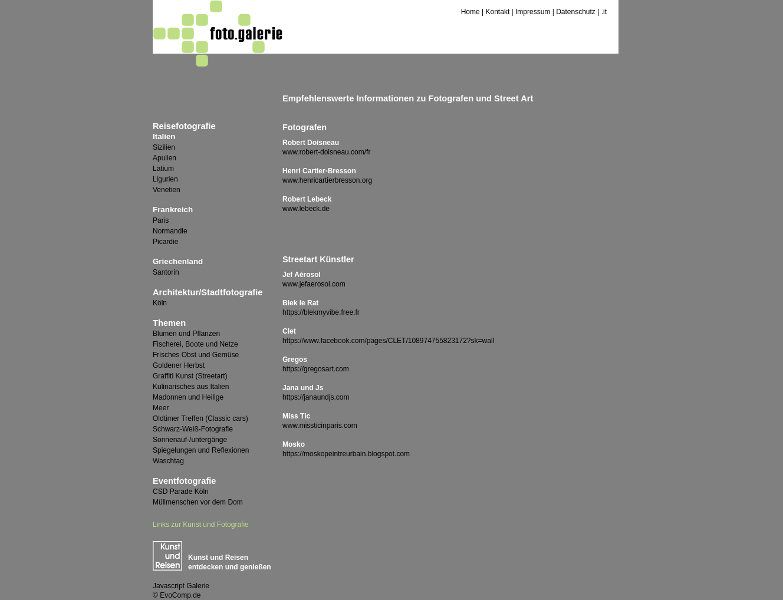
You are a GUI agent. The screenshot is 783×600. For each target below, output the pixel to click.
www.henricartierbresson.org (327, 180)
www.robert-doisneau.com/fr (326, 152)
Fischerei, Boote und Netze (195, 344)
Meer (161, 408)
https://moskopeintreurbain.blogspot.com (346, 454)
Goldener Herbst (179, 365)
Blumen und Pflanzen (186, 333)
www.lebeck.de (306, 209)
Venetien (166, 190)
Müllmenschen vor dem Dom (198, 502)
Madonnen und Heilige (188, 397)
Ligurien (165, 179)
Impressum (532, 12)
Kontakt (498, 12)
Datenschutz (576, 12)
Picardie (165, 242)
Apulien (164, 158)
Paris (161, 220)
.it (604, 12)
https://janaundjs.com (315, 397)
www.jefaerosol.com (314, 284)
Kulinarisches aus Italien (191, 387)
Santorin (166, 272)
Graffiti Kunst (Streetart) (190, 376)
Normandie (170, 231)
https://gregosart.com (315, 369)
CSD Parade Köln (181, 491)
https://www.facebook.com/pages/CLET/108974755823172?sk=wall (388, 341)
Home (470, 12)
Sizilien (164, 147)
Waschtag (168, 461)
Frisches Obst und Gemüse (196, 355)
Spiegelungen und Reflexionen (201, 450)
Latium (163, 168)
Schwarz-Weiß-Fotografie (193, 429)
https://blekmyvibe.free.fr (321, 312)
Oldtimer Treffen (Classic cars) (200, 418)
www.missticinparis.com (319, 425)
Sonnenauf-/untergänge (190, 440)
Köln (160, 303)
